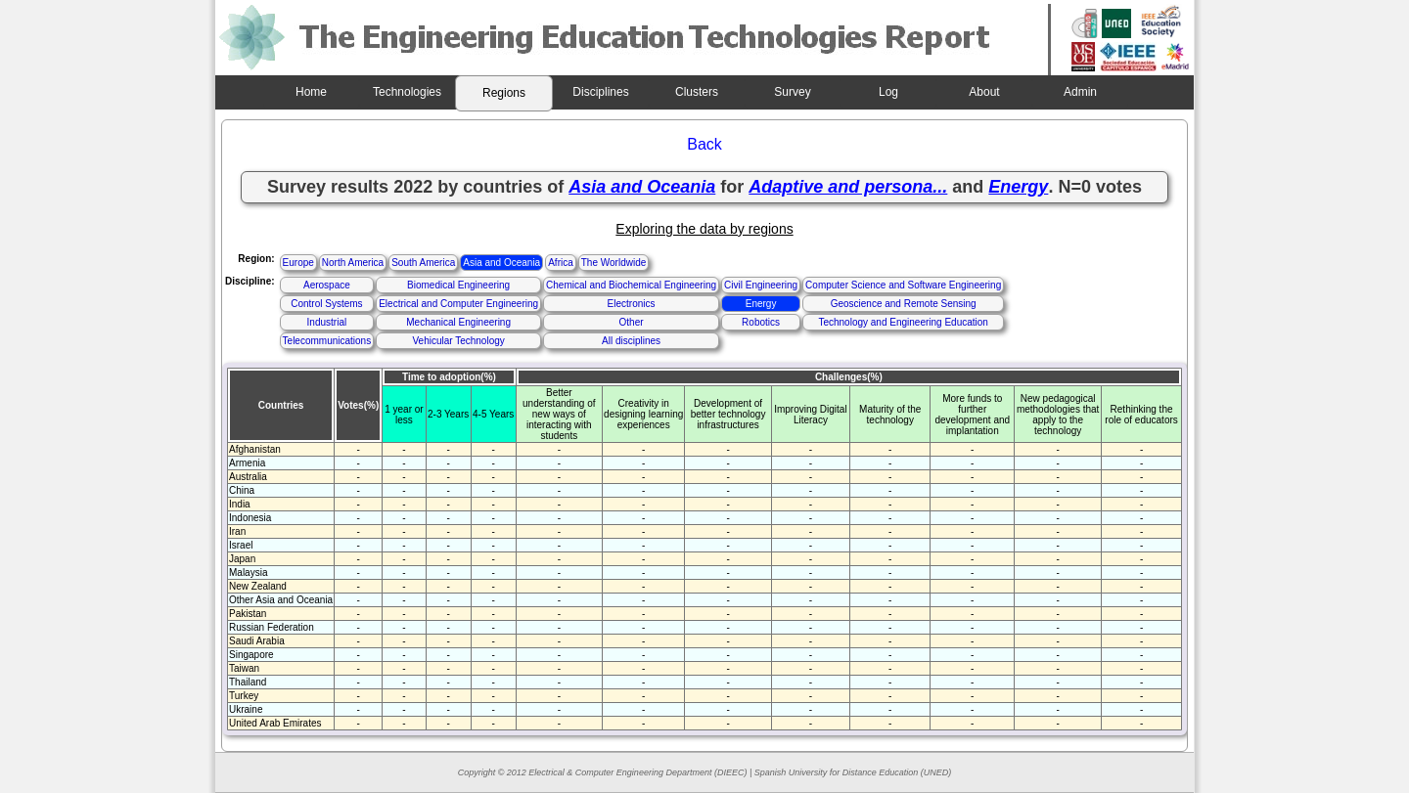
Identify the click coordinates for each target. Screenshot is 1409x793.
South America (423, 262)
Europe (298, 262)
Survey (792, 92)
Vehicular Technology (458, 340)
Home (311, 92)
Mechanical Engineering (458, 322)
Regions (503, 93)
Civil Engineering (760, 285)
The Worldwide (614, 262)
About (984, 92)
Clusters (696, 92)
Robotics (761, 322)
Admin (1080, 92)
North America (353, 262)
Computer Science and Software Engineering (903, 285)
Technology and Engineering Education (902, 322)
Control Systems (326, 303)
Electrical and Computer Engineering (458, 303)
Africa (560, 262)
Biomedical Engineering (458, 285)
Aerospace (326, 285)
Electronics (632, 303)
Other (631, 322)
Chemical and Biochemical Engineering (631, 285)
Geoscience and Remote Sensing (904, 303)
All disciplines (631, 340)
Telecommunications (327, 340)
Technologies (407, 92)
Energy (761, 303)
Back (704, 144)
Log (888, 92)
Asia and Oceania (501, 262)
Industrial (327, 322)
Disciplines (600, 92)
